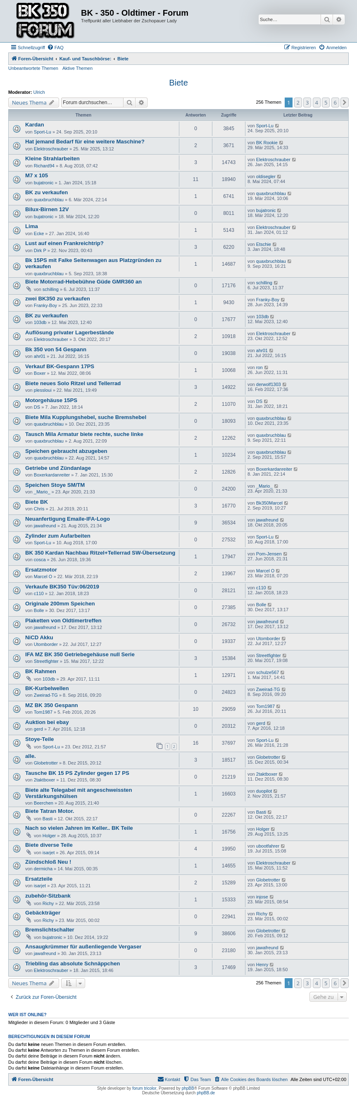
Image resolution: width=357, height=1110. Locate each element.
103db (40, 322)
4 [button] (316, 102)
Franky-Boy (45, 305)
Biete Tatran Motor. (49, 811)
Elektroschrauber (51, 148)
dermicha (43, 868)
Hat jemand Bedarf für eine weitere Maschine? (85, 141)
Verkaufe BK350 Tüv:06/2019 (62, 587)
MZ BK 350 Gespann (51, 705)
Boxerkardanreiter (52, 474)
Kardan (34, 124)
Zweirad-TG (46, 695)
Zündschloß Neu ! (48, 862)
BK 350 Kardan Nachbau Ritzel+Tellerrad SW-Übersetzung (100, 553)
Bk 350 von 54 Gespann (55, 349)
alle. (30, 756)
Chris (39, 508)
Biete (178, 82)
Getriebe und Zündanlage (58, 468)
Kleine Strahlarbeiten (52, 158)
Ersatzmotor (41, 570)
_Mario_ (42, 491)
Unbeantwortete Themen (33, 68)
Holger (49, 835)
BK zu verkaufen (46, 192)
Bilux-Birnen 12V (47, 209)
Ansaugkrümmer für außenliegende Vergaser (83, 946)
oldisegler (266, 176)
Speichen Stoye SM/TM (55, 485)
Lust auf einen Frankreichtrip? (64, 243)
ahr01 (39, 356)
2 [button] (298, 102)
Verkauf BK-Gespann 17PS (59, 366)
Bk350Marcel (269, 502)
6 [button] (335, 102)
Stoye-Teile (39, 739)
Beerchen (43, 802)
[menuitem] (55, 47)
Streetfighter (46, 661)
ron (259, 367)
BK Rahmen (40, 671)
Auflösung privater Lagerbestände (69, 332)
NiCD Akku (39, 637)
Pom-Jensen (269, 553)
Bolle (39, 610)
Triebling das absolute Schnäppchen (72, 963)
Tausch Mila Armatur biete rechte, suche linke (84, 434)
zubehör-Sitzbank (48, 896)
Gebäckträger (42, 913)
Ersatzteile (38, 879)
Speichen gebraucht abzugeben (66, 451)
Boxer (40, 373)
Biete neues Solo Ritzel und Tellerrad (73, 383)
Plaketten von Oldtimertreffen (63, 620)
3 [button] (307, 102)
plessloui (43, 390)
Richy (48, 903)
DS (37, 407)
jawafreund (45, 525)
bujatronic (44, 182)
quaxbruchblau (49, 199)
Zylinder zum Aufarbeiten (57, 536)
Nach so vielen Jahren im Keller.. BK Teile (79, 828)
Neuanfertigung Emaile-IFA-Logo (67, 519)
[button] (344, 102)
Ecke (39, 233)
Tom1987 (43, 712)
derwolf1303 (268, 384)
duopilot (264, 790)
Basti (47, 818)
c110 (39, 593)
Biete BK (36, 502)
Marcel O (43, 576)
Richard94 (44, 165)
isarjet (49, 852)
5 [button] (325, 102)
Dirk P (40, 250)
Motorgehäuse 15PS (51, 400)
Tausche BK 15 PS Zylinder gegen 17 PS (77, 773)
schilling (51, 289)
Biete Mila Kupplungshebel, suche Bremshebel (85, 417)
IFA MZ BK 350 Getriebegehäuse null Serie (80, 654)
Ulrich (39, 92)
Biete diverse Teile (49, 845)
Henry (262, 964)
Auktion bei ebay (47, 722)
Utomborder (46, 644)
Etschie (263, 244)
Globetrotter (46, 762)
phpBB (188, 1088)
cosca (40, 559)
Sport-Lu (42, 131)
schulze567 (267, 672)
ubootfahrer (267, 845)
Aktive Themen (77, 68)
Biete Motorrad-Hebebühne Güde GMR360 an (83, 282)
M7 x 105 (36, 175)
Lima (31, 226)
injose (262, 896)
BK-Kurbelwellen (47, 688)
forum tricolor (144, 1088)
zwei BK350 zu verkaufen (57, 298)
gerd (38, 729)
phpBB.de (206, 1093)
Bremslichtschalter (49, 930)
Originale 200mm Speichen (60, 603)
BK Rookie (267, 142)
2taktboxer (44, 779)
